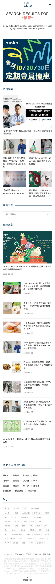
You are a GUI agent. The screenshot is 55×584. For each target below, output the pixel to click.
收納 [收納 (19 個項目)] (16, 526)
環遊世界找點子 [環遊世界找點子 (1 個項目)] (17, 534)
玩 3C (36, 480)
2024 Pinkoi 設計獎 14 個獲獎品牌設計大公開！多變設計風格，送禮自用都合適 (36, 286)
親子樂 (26, 486)
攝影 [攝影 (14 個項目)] (40, 521)
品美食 (6, 486)
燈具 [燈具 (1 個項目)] (47, 530)
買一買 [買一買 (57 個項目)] (15, 543)
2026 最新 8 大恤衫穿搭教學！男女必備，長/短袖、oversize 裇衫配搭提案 (14, 162)
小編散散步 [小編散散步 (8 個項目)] (24, 517)
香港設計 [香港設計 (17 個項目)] (40, 543)
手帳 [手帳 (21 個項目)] (25, 521)
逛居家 (6, 480)
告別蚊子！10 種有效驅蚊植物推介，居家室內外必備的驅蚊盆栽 (37, 306)
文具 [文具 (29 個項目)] (31, 526)
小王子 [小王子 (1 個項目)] (14, 517)
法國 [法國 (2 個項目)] (40, 530)
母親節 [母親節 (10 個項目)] (32, 530)
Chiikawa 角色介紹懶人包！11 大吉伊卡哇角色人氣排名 (37, 423)
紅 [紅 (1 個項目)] (5, 538)
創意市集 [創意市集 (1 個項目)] (37, 513)
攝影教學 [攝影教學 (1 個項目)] (7, 526)
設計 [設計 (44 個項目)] (20, 538)
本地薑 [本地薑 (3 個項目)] (23, 530)
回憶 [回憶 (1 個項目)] (6, 517)
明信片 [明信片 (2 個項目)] (14, 530)
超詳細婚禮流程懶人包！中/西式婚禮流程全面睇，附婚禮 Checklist (37, 385)
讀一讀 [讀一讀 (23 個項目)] (7, 543)
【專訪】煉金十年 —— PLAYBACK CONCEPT (13, 192)
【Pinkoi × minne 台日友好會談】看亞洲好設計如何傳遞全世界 (27, 132)
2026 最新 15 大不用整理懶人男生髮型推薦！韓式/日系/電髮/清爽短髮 (37, 405)
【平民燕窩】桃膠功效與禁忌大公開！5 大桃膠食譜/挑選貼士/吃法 (36, 326)
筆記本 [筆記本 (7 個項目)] (46, 534)
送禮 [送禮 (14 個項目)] (23, 543)
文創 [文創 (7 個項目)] (38, 526)
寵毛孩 (36, 486)
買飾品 (16, 475)
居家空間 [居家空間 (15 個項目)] (7, 521)
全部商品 (32, 491)
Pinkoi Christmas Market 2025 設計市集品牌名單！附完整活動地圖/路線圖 (27, 268)
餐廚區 (16, 480)
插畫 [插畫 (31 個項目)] (32, 521)
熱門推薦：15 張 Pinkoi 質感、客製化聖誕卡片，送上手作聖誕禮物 (40, 193)
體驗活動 (19, 491)
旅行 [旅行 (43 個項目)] (45, 526)
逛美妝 (16, 486)
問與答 (28, 554)
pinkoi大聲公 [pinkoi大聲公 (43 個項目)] (35, 509)
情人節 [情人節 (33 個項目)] (17, 521)
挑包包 (6, 475)
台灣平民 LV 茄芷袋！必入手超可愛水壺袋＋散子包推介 (40, 161)
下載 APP (37, 554)
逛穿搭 (26, 475)
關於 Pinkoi (19, 554)
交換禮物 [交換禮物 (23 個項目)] (7, 513)
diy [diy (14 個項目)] (25, 509)
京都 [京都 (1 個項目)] (16, 513)
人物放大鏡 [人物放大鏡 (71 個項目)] (26, 513)
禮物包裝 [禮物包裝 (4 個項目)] (37, 534)
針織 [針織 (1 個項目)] (31, 543)
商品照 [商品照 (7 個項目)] (46, 513)
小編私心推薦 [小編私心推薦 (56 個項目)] (37, 517)
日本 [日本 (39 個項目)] (6, 530)
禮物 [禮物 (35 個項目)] (28, 534)
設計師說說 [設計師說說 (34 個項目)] (42, 538)
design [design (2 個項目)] (16, 509)
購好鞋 (36, 475)
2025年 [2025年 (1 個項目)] (7, 509)
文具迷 (26, 480)
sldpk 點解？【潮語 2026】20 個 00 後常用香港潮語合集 (26, 440)
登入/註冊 (47, 554)
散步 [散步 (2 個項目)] (23, 526)
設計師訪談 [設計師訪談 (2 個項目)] (30, 538)
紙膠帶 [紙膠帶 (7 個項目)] (12, 538)
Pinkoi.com (8, 554)
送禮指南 (7, 491)
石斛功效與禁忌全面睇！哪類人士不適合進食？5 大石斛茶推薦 (37, 365)
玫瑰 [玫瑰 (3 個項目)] (6, 534)
